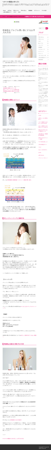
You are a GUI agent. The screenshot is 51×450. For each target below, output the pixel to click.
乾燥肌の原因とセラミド (12, 100)
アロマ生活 (44, 10)
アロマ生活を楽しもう (43, 141)
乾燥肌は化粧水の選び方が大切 (14, 344)
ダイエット (40, 53)
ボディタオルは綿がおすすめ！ (43, 83)
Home (4, 10)
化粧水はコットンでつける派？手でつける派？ (43, 79)
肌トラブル (40, 43)
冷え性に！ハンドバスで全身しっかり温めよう (43, 106)
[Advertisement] (18, 26)
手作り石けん (23, 10)
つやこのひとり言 (42, 55)
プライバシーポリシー (43, 157)
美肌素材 (30, 10)
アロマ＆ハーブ (41, 49)
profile (39, 152)
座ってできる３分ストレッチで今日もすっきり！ (43, 74)
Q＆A (19, 12)
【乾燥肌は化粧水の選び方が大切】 (11, 91)
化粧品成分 (40, 59)
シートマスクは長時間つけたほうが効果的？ (43, 92)
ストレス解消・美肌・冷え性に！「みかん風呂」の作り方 (43, 96)
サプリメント (37, 10)
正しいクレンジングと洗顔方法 (14, 218)
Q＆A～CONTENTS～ (43, 149)
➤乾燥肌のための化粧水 (16, 420)
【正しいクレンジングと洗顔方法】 (11, 89)
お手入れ (9, 10)
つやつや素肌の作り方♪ (10, 2)
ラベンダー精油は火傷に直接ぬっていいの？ (43, 89)
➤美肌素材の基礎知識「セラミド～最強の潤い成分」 (19, 180)
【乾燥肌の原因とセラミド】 (9, 88)
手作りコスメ (16, 10)
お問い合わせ (41, 155)
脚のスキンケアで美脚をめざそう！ (43, 86)
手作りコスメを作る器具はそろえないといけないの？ (43, 101)
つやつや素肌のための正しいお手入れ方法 (15, 16)
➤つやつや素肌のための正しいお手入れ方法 (13, 438)
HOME (39, 115)
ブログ (14, 12)
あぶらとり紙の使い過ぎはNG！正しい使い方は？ (43, 70)
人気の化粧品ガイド (7, 12)
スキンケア (40, 45)
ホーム (4, 16)
